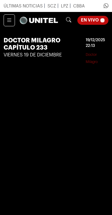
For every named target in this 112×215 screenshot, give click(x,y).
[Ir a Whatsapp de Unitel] (106, 6)
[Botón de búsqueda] (68, 20)
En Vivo (94, 19)
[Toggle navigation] (9, 20)
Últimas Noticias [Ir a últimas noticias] (24, 6)
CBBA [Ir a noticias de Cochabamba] (79, 6)
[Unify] (39, 20)
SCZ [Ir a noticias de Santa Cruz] (52, 6)
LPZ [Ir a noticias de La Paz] (65, 6)
